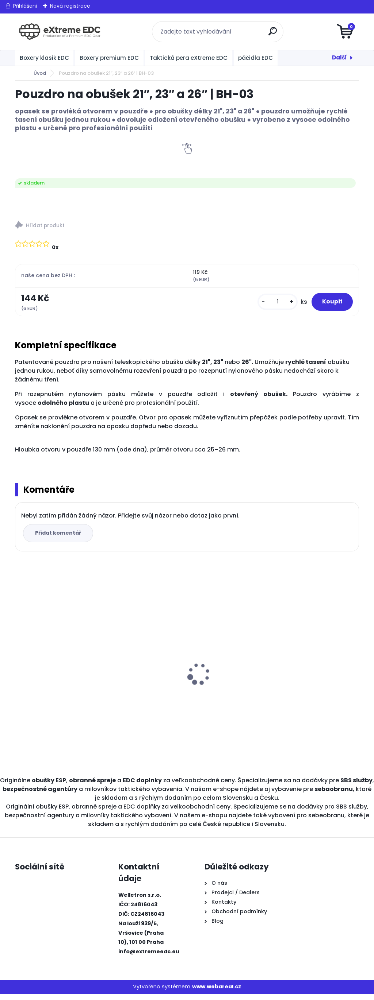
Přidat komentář (61, 539)
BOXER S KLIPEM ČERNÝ (309, 669)
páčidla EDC (255, 58)
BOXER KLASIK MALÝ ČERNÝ (143, 643)
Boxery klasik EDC (44, 58)
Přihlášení (25, 5)
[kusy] (267, 305)
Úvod (40, 73)
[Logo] (59, 31)
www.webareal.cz (216, 992)
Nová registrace (70, 5)
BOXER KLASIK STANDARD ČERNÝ (226, 673)
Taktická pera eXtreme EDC (189, 58)
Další (339, 57)
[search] (275, 34)
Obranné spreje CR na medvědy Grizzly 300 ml (53, 673)
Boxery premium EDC (109, 58)
